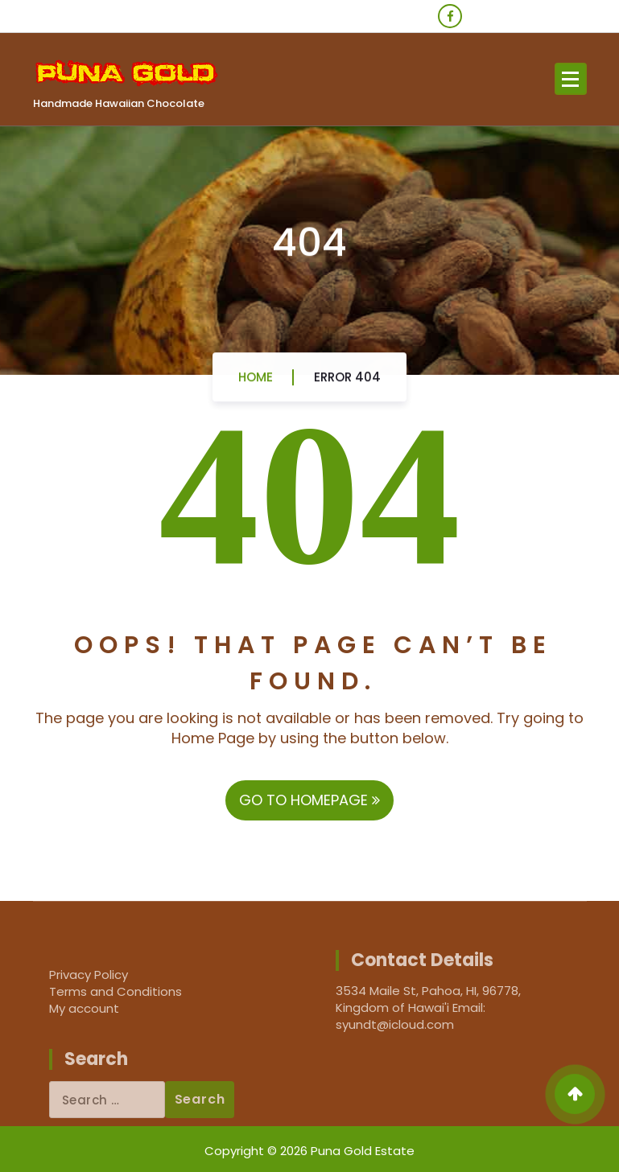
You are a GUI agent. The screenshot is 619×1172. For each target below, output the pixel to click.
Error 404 (347, 382)
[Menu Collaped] (571, 79)
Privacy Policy (88, 974)
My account (84, 1008)
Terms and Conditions (115, 991)
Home (255, 382)
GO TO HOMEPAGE (309, 800)
